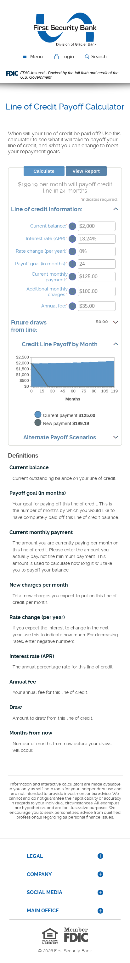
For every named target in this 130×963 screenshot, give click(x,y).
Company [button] (39, 874)
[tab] (65, 856)
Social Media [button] (44, 892)
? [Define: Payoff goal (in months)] (72, 264)
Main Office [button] (43, 911)
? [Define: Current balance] (72, 226)
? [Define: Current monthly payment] (72, 276)
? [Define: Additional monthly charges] (72, 291)
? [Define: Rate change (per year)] (72, 251)
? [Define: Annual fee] (72, 306)
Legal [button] (35, 856)
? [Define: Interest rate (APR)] (72, 238)
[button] (64, 57)
